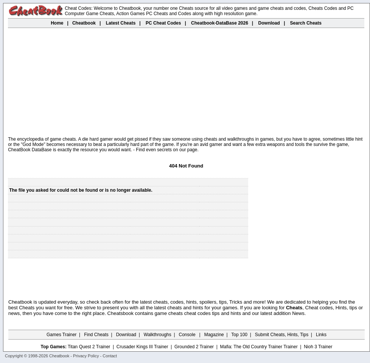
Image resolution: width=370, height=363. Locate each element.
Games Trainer (61, 334)
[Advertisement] (186, 83)
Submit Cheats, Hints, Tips (281, 334)
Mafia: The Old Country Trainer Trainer (259, 346)
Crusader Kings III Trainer (142, 346)
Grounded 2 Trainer (194, 346)
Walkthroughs (157, 334)
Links (321, 334)
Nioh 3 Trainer (318, 346)
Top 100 (239, 334)
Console (188, 334)
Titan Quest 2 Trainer (89, 346)
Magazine (214, 334)
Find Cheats (96, 334)
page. (193, 149)
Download (126, 334)
